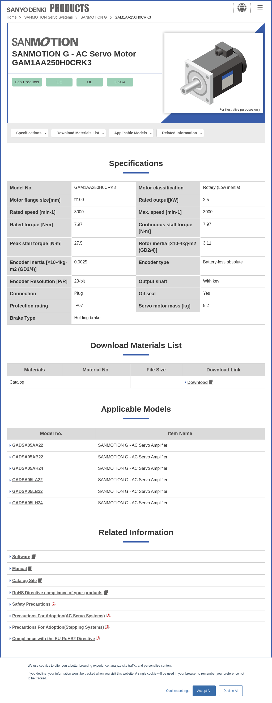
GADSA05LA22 (27, 480)
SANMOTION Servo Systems (48, 17)
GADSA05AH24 (27, 468)
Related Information (179, 133)
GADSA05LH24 (27, 503)
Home (11, 17)
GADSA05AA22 (27, 445)
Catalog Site (24, 580)
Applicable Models (130, 133)
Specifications (28, 133)
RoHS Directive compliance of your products (57, 593)
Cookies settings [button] (177, 691)
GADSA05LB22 (27, 491)
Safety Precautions (31, 604)
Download (198, 382)
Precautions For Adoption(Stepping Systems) (58, 627)
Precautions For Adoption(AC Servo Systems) (58, 616)
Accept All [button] (204, 691)
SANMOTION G (93, 17)
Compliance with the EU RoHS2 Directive (53, 638)
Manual (19, 568)
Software (21, 556)
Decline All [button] (230, 691)
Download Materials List (78, 133)
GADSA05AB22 (27, 457)
